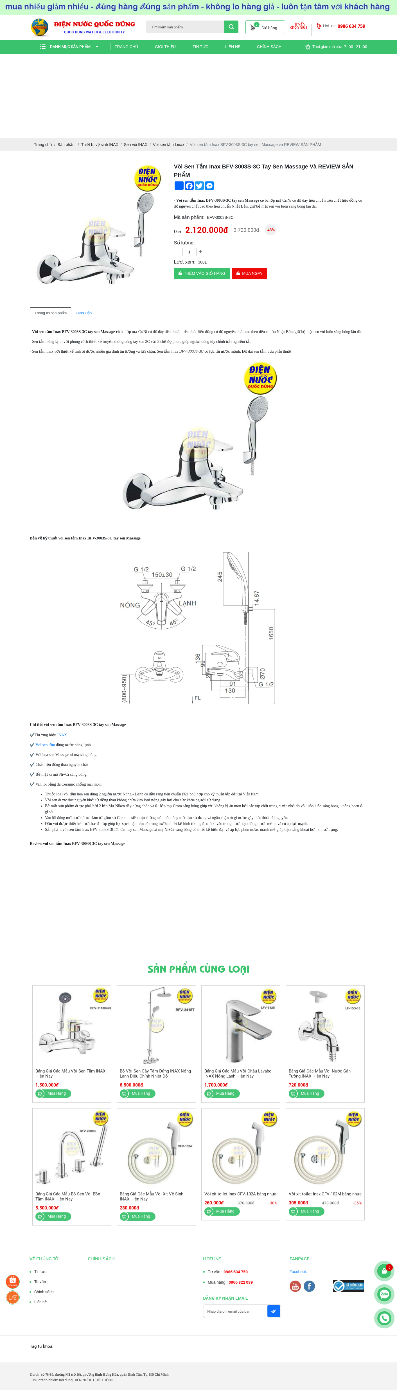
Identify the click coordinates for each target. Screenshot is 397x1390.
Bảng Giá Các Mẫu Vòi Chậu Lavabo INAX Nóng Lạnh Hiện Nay (238, 1078)
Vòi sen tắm (45, 745)
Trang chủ (126, 46)
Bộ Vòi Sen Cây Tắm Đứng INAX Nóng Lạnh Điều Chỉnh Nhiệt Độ (155, 1078)
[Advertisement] (198, 96)
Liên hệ (232, 46)
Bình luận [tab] (84, 313)
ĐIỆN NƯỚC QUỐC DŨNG (93, 1380)
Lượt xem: (185, 262)
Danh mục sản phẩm (74, 46)
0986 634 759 (351, 26)
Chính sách (269, 46)
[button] (160, 167)
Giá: (178, 231)
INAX (62, 735)
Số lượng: (184, 243)
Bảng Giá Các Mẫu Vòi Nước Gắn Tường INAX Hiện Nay (320, 1078)
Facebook (302, 1271)
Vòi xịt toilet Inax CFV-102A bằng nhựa (240, 1198)
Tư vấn (36, 1281)
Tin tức (200, 46)
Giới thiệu (165, 46)
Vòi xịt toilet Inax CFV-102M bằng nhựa (325, 1198)
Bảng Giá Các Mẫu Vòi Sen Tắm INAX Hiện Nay (70, 1078)
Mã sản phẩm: (189, 217)
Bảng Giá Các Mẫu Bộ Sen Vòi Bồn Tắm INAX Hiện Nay (67, 1201)
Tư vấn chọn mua (299, 26)
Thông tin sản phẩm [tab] (51, 313)
